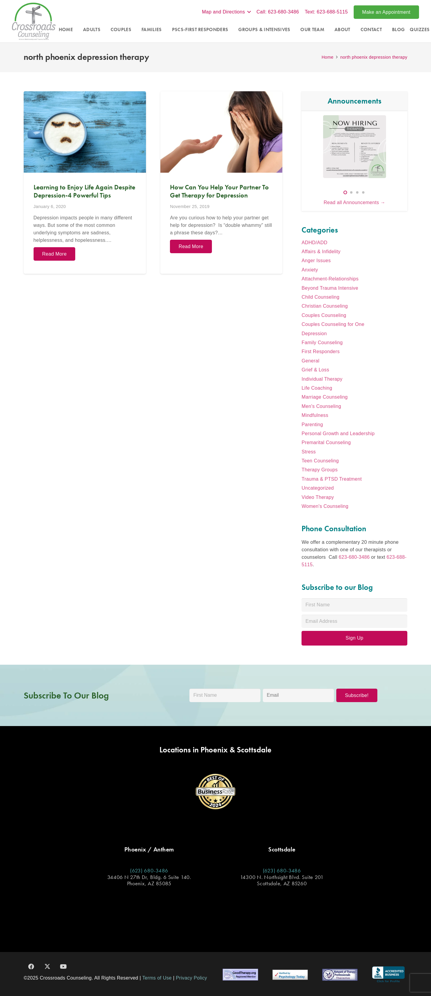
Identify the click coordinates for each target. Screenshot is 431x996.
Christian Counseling (325, 306)
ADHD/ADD (314, 242)
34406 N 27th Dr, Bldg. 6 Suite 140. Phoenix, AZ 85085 (149, 880)
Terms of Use (157, 977)
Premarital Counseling (326, 442)
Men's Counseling (321, 406)
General (310, 360)
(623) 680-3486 (149, 870)
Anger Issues (316, 260)
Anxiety (310, 269)
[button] (226, 12)
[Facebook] (31, 966)
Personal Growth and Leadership (338, 433)
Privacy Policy (191, 977)
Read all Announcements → (354, 202)
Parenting (312, 424)
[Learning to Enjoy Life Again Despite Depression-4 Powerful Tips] (85, 182)
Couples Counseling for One (333, 324)
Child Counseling (320, 297)
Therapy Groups (319, 469)
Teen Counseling (320, 460)
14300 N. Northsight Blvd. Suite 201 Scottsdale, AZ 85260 (282, 880)
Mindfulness (315, 415)
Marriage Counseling (325, 397)
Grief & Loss (315, 369)
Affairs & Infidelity (321, 251)
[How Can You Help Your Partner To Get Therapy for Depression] (221, 182)
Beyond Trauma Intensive (330, 288)
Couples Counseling (324, 315)
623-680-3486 (354, 557)
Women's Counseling (325, 506)
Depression (314, 333)
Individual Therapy (322, 379)
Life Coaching (317, 388)
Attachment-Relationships (330, 278)
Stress (309, 451)
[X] (47, 966)
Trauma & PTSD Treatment (332, 479)
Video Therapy (318, 497)
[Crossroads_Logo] (33, 21)
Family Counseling (322, 342)
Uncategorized (318, 488)
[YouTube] (63, 966)
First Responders (321, 351)
